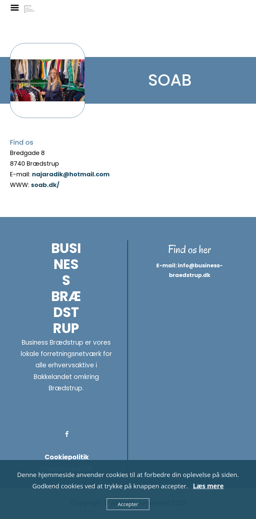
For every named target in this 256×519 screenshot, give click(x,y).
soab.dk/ (45, 185)
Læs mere (208, 486)
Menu (17, 7)
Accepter (128, 504)
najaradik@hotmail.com (71, 174)
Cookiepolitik (67, 457)
